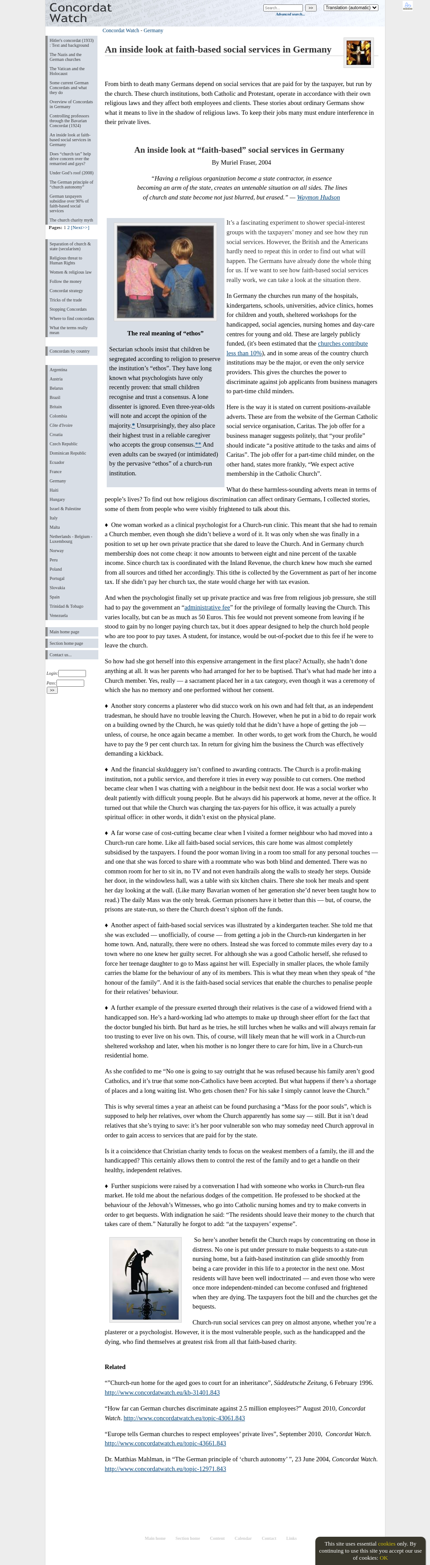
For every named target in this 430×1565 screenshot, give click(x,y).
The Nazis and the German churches (66, 57)
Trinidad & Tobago (66, 606)
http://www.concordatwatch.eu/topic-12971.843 (165, 1468)
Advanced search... (290, 14)
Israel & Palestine (65, 508)
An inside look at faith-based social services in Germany (70, 139)
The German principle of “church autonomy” (71, 184)
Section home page (66, 643)
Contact (269, 1538)
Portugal (57, 578)
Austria (56, 378)
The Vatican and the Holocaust (67, 71)
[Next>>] (80, 227)
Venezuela (59, 615)
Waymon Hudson (318, 197)
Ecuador (57, 462)
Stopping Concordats (68, 309)
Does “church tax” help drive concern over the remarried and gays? (70, 158)
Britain (56, 406)
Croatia (56, 434)
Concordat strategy (66, 290)
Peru (54, 559)
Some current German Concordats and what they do (69, 87)
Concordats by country (70, 351)
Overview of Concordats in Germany (71, 104)
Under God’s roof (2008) (72, 172)
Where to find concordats (72, 318)
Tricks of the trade (66, 299)
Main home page (64, 631)
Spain (55, 596)
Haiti (54, 490)
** (198, 444)
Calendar (243, 1538)
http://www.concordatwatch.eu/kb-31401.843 (162, 1392)
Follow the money (66, 281)
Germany (58, 480)
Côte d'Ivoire (61, 425)
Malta (55, 527)
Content (217, 1538)
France (56, 471)
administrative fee (207, 607)
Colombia (58, 416)
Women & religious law (71, 272)
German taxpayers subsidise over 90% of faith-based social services (69, 203)
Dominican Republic (68, 453)
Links (291, 1538)
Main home (155, 1538)
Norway (57, 550)
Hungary (57, 499)
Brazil (55, 397)
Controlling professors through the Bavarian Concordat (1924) (70, 120)
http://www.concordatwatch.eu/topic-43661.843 (165, 1443)
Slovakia (57, 587)
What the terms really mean (69, 330)
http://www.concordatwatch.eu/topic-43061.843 (184, 1418)
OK (384, 1557)
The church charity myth (71, 220)
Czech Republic (64, 443)
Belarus (57, 388)
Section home (188, 1538)
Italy (54, 517)
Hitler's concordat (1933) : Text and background (72, 43)
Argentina (58, 369)
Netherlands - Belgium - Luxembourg (71, 539)
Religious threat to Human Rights (66, 260)
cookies (387, 1543)
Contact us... (61, 654)
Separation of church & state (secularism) (70, 246)
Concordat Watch (121, 30)
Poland (56, 569)
